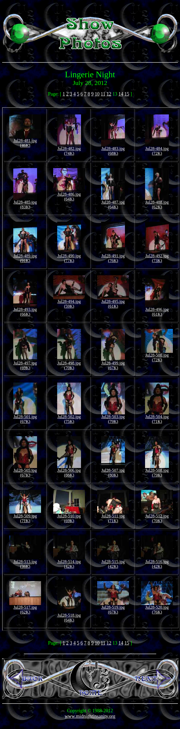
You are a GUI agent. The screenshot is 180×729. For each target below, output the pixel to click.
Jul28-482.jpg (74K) (69, 149)
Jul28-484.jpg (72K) (157, 149)
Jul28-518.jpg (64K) (69, 615)
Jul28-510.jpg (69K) (69, 516)
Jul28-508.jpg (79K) (157, 470)
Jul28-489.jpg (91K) (25, 256)
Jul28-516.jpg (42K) (157, 562)
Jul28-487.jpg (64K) (113, 202)
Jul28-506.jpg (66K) (69, 470)
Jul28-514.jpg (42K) (69, 562)
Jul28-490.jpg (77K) (69, 256)
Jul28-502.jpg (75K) (69, 417)
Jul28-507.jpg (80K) (113, 470)
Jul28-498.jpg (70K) (69, 363)
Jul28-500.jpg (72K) (157, 355)
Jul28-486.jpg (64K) (69, 194)
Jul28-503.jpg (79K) (113, 417)
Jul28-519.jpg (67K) (113, 607)
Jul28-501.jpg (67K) (25, 417)
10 (97, 94)
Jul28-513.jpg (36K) (25, 562)
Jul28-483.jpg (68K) (113, 149)
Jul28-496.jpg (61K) (157, 309)
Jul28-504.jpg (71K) (157, 417)
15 (126, 94)
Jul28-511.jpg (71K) (113, 516)
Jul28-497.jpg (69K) (25, 363)
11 (103, 94)
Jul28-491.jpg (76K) (113, 256)
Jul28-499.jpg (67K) (113, 363)
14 (120, 94)
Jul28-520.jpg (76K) (157, 607)
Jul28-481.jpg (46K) (25, 141)
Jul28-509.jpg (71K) (25, 516)
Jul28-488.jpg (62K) (157, 202)
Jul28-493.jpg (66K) (25, 309)
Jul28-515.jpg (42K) (113, 562)
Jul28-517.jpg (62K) (25, 607)
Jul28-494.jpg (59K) (69, 301)
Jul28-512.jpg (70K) (157, 516)
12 (108, 94)
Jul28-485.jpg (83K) (25, 202)
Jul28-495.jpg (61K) (113, 301)
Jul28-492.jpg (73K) (157, 256)
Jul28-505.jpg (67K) (25, 470)
